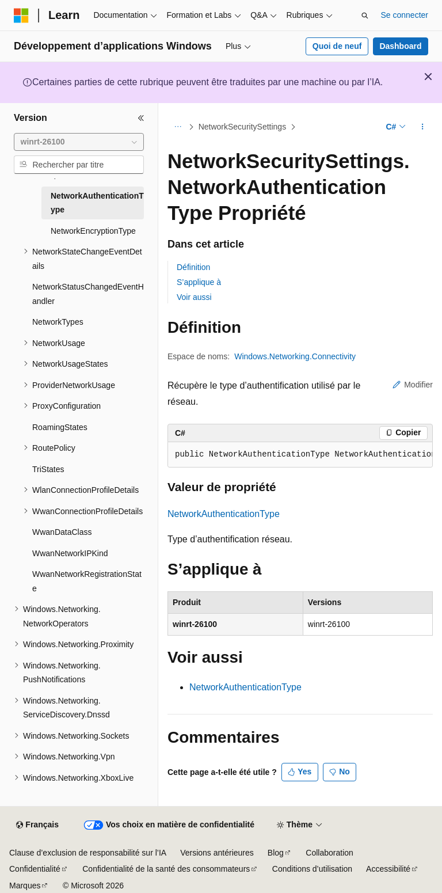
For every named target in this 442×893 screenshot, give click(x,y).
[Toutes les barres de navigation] (177, 127)
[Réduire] (141, 118)
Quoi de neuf (337, 46)
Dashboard (400, 46)
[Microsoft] (21, 15)
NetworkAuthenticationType (223, 514)
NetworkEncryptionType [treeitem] (93, 230)
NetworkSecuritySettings (243, 126)
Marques (24, 885)
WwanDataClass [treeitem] (62, 532)
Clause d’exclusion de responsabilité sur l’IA (87, 852)
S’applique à (199, 282)
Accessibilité (388, 868)
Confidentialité (34, 868)
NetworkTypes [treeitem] (57, 321)
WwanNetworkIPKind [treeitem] (70, 553)
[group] (300, 455)
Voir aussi (194, 297)
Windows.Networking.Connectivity (295, 356)
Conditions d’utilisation (312, 868)
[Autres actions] (423, 127)
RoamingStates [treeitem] (59, 427)
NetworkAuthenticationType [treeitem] (97, 203)
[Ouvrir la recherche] (364, 15)
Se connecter (405, 15)
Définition (193, 267)
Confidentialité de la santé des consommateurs (166, 868)
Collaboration (329, 852)
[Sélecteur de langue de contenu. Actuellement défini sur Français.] (37, 825)
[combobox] (79, 142)
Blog (276, 852)
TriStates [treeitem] (48, 469)
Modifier (413, 384)
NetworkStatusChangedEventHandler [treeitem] (88, 294)
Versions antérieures (217, 852)
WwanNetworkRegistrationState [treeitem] (87, 581)
